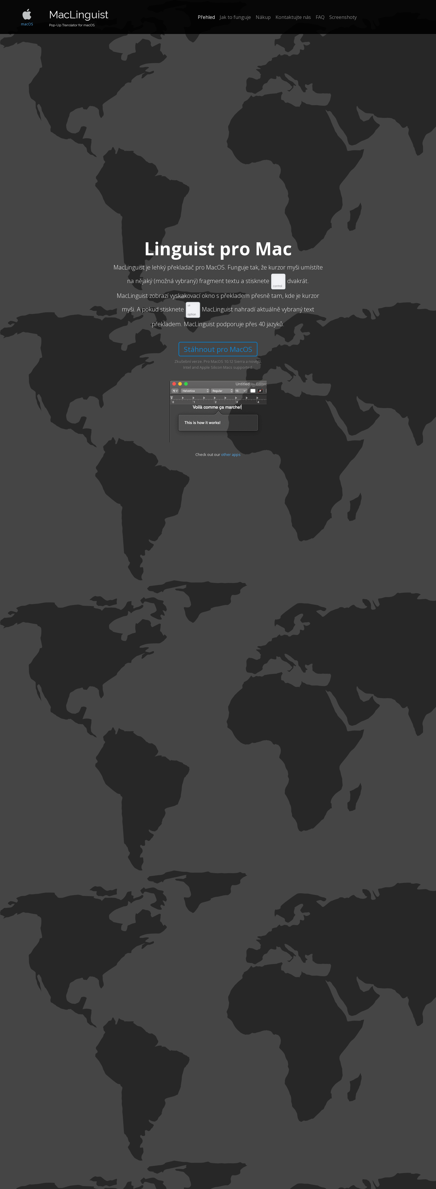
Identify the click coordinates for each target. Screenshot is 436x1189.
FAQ (320, 17)
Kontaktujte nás (293, 17)
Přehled (206, 17)
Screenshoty (343, 17)
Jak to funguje (235, 17)
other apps (231, 454)
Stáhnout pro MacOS (218, 349)
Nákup (263, 17)
